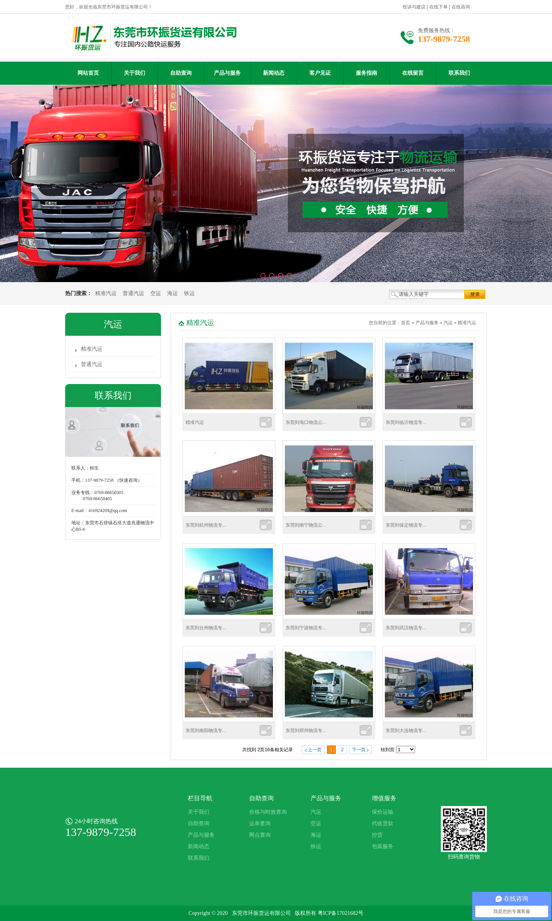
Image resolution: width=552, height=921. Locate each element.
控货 (377, 835)
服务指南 (366, 73)
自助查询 (181, 73)
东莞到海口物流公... (306, 422)
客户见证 (320, 73)
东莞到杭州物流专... (206, 525)
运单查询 (260, 823)
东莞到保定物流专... (406, 525)
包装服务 (382, 846)
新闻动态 (273, 73)
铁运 (189, 293)
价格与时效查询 (268, 812)
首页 (405, 322)
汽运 (448, 322)
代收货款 (382, 823)
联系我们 (459, 73)
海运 (172, 293)
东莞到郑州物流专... (306, 730)
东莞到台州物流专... (206, 627)
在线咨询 (461, 7)
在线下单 (438, 7)
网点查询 (260, 835)
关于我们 (134, 73)
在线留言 (413, 73)
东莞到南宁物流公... (306, 525)
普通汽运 (133, 293)
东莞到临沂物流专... (406, 422)
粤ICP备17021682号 (341, 913)
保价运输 (382, 812)
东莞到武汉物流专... (406, 627)
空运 (155, 293)
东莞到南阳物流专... (206, 730)
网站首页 (88, 73)
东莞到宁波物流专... (306, 627)
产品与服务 (227, 73)
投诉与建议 (414, 7)
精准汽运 (106, 293)
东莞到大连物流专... (406, 730)
